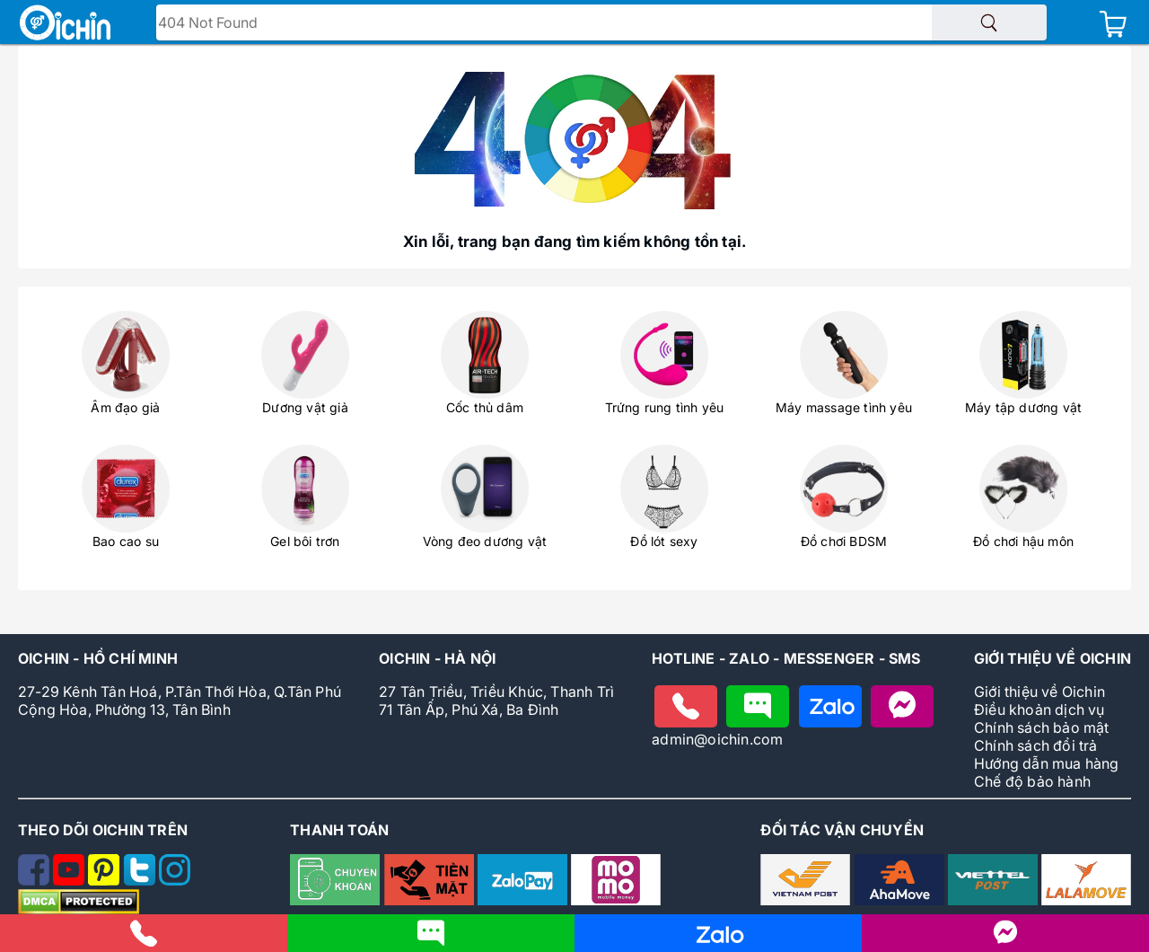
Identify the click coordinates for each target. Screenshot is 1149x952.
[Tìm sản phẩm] (989, 22)
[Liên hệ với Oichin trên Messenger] (1005, 940)
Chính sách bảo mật (1042, 727)
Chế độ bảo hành (1032, 781)
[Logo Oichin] (65, 24)
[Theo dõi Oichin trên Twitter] (141, 880)
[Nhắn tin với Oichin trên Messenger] (902, 706)
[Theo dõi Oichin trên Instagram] (174, 880)
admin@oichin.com (717, 739)
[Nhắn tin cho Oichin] (757, 706)
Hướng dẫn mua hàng (1046, 763)
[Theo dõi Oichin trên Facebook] (35, 880)
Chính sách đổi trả (1036, 745)
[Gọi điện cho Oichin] (685, 706)
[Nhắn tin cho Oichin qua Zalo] (718, 941)
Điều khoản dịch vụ (1039, 709)
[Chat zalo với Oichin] (830, 706)
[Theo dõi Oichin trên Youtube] (70, 880)
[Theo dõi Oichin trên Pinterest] (105, 880)
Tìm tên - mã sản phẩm (242, 24)
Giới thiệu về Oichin (1039, 692)
